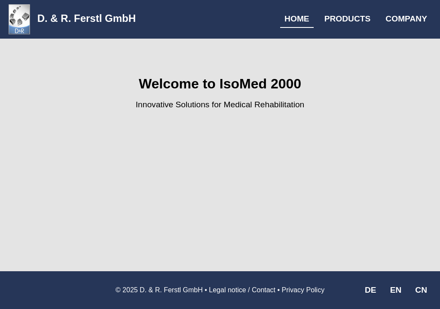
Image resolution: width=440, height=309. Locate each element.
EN (396, 289)
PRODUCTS (347, 18)
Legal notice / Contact (242, 290)
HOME (296, 18)
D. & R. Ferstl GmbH (72, 18)
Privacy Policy (303, 290)
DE (370, 289)
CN (421, 289)
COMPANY (406, 18)
